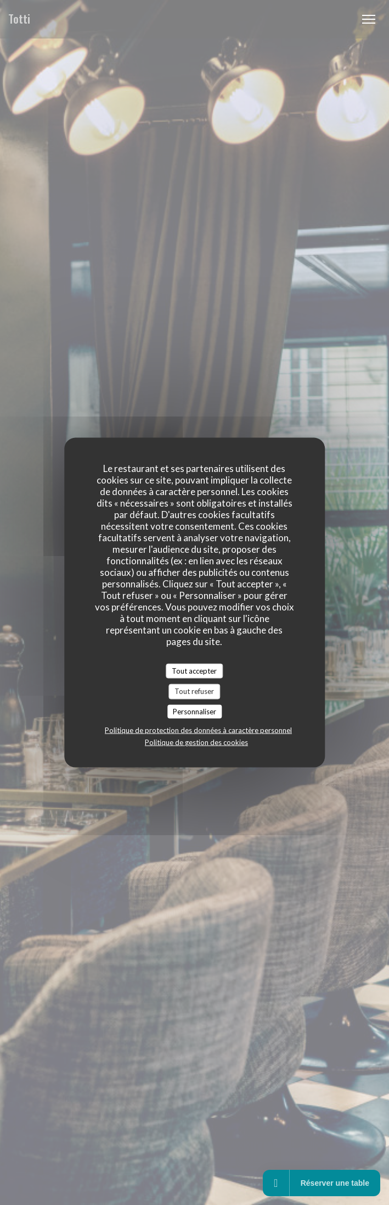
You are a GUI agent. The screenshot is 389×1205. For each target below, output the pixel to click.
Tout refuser (194, 691)
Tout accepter (194, 670)
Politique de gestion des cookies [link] (196, 742)
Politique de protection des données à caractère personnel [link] (198, 730)
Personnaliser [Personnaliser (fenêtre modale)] (194, 711)
